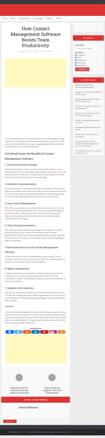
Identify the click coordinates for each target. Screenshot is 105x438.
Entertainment (24, 18)
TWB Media (22, 432)
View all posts (9, 421)
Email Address (79, 45)
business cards (56, 172)
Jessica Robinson (46, 51)
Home (5, 18)
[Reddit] (27, 332)
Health (49, 18)
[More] (61, 332)
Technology (37, 18)
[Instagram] (53, 332)
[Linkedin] (35, 332)
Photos (58, 18)
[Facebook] (10, 332)
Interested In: (79, 53)
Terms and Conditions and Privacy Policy (81, 432)
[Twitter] (18, 332)
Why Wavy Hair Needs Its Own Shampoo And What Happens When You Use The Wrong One (87, 144)
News (12, 18)
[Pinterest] (44, 332)
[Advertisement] (35, 72)
